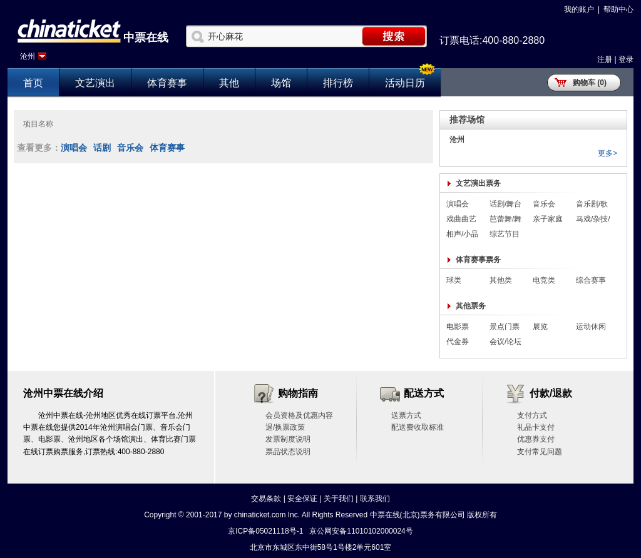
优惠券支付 (536, 439)
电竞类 (544, 280)
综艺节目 (505, 234)
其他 (229, 83)
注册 (604, 59)
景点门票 (505, 326)
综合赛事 (591, 280)
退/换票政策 (285, 427)
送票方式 (406, 415)
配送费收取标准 (417, 427)
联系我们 (375, 498)
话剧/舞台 (505, 204)
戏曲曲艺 (461, 219)
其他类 (501, 280)
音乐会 (130, 148)
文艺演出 (95, 83)
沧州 (27, 56)
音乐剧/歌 (592, 204)
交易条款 (266, 498)
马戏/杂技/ (593, 219)
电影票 (457, 326)
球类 (453, 280)
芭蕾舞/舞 (505, 219)
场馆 (281, 83)
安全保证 (302, 498)
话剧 (102, 148)
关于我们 (339, 498)
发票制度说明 (287, 439)
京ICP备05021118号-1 (265, 531)
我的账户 (579, 9)
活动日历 (405, 83)
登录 (625, 59)
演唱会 (74, 148)
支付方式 (532, 415)
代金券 (457, 341)
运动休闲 (591, 326)
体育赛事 (167, 83)
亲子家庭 (548, 219)
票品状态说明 (287, 451)
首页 (33, 83)
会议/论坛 (505, 341)
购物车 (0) (590, 82)
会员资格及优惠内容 (299, 415)
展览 (540, 326)
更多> (607, 153)
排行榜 (338, 83)
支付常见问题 (539, 451)
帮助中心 (618, 9)
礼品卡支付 (536, 427)
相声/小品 (462, 234)
